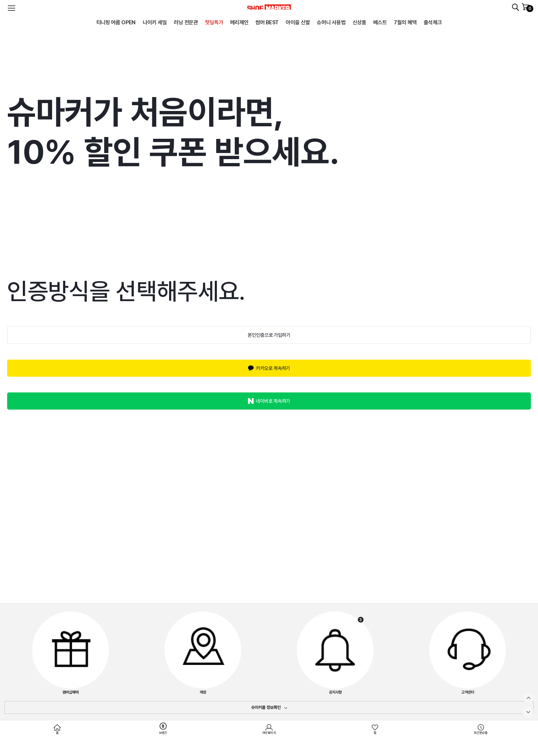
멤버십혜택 (70, 652)
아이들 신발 (298, 22)
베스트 (380, 22)
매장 (202, 652)
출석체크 (433, 22)
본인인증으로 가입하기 (269, 335)
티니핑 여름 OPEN (116, 22)
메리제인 (239, 22)
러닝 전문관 (186, 22)
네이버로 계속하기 (273, 401)
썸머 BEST (267, 22)
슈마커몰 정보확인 (266, 707)
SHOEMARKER (269, 7)
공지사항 (335, 652)
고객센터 (467, 652)
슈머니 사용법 (331, 22)
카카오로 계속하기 (273, 368)
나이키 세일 (155, 22)
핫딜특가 (214, 22)
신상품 (359, 22)
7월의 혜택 (405, 22)
